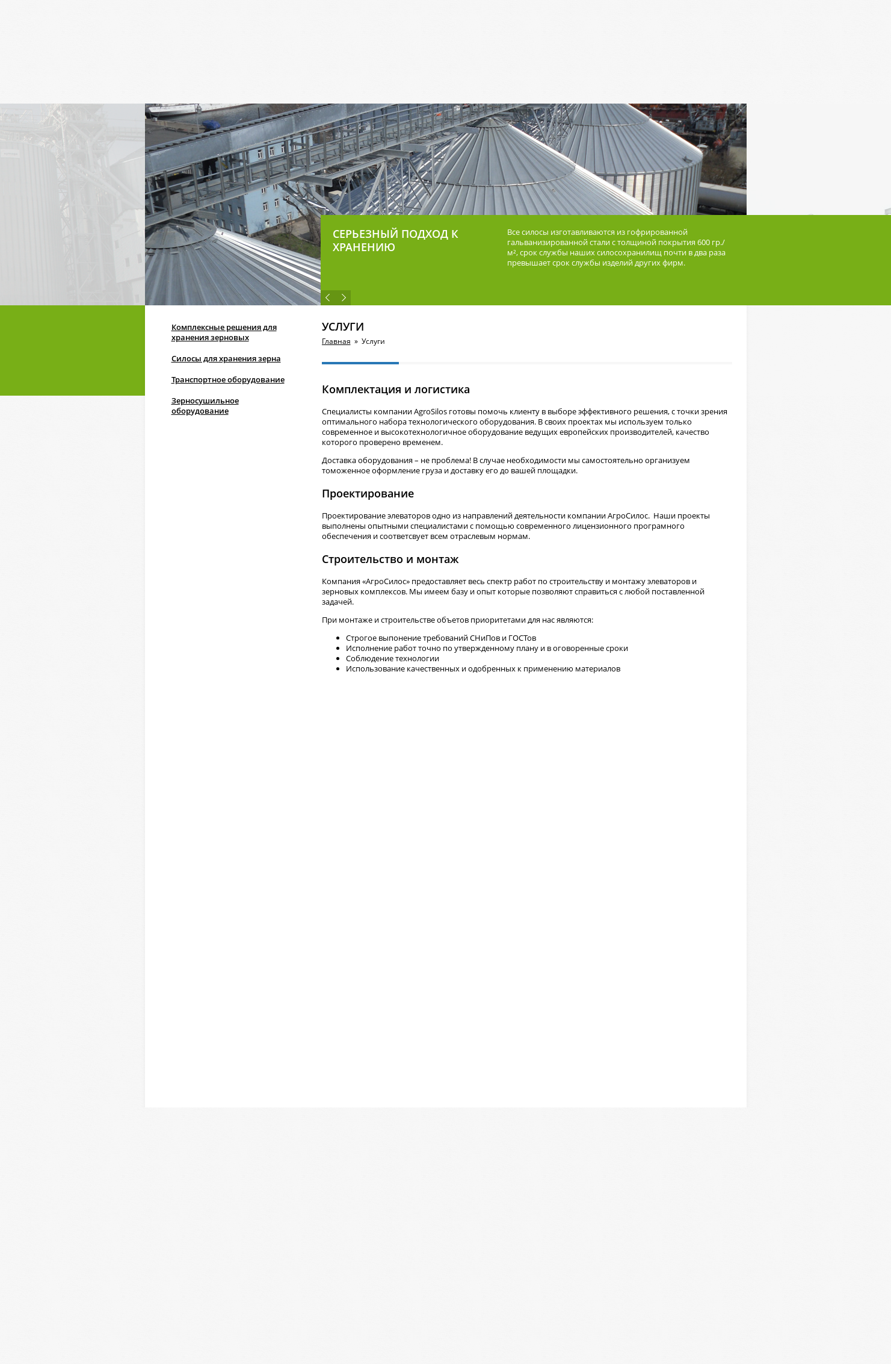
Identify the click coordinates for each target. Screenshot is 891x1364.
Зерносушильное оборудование (205, 405)
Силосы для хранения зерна (226, 358)
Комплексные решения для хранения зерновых (224, 332)
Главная (336, 341)
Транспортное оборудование (228, 379)
